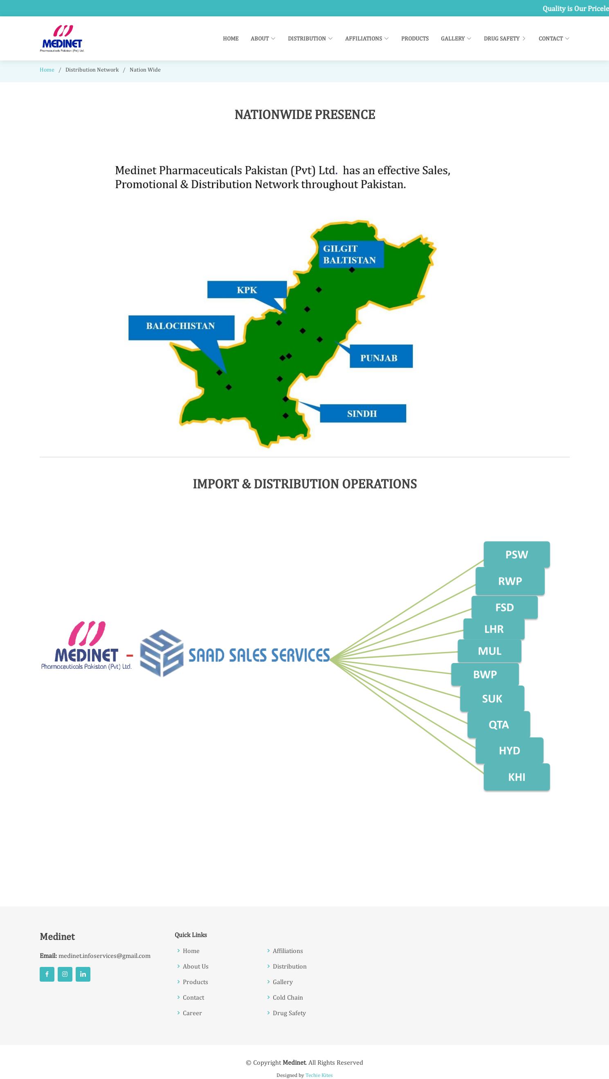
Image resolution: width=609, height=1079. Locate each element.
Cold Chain (288, 997)
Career (192, 1012)
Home (230, 38)
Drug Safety (505, 38)
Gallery (283, 981)
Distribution (290, 966)
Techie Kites (319, 1075)
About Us (196, 966)
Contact (193, 997)
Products (415, 38)
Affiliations (288, 950)
